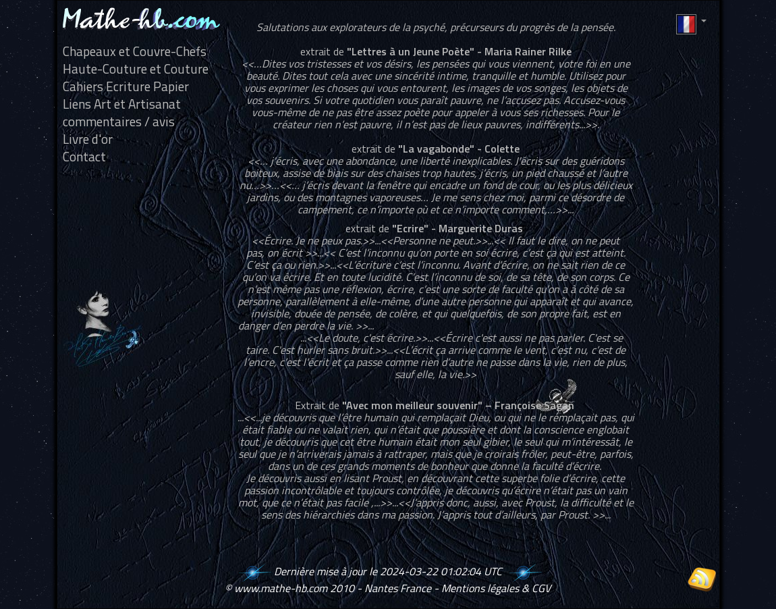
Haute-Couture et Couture (136, 69)
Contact (84, 156)
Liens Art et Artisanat (122, 104)
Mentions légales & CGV (496, 588)
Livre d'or (88, 139)
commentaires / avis (119, 121)
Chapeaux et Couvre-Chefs (134, 51)
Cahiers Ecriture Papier (126, 86)
